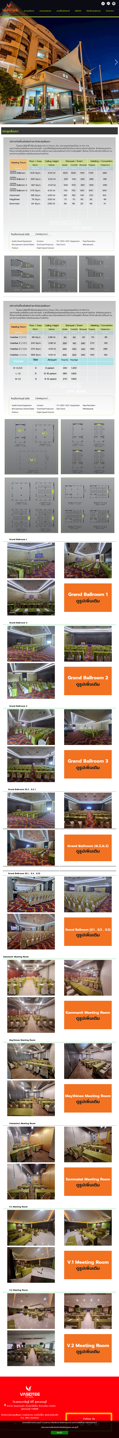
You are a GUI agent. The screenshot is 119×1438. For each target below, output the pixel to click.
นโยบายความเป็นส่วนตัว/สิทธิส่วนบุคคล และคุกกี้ (59, 1427)
